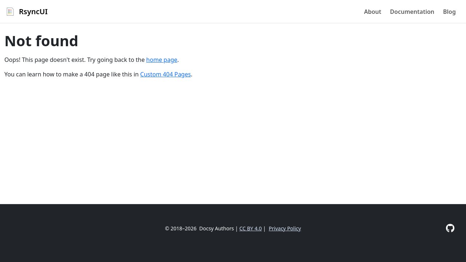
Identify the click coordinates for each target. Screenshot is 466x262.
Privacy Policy (285, 228)
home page (161, 60)
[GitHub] (450, 228)
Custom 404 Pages (165, 74)
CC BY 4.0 (250, 228)
